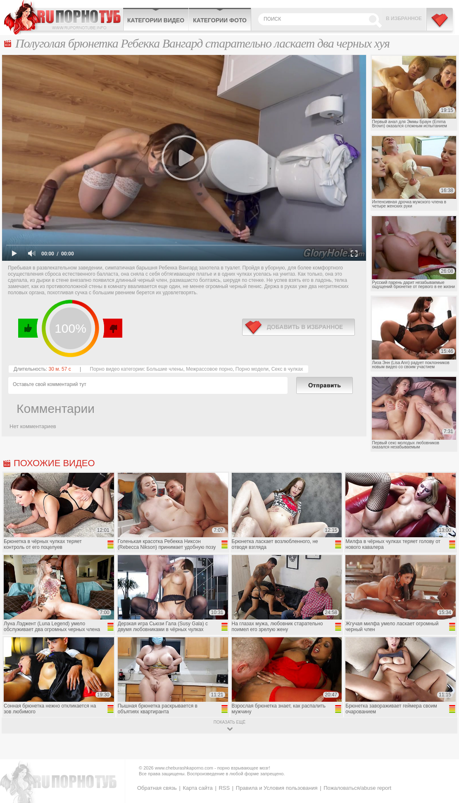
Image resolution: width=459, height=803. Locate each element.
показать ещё (229, 722)
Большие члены (164, 369)
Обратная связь (157, 788)
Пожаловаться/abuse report (357, 788)
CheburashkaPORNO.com (63, 17)
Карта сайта (197, 788)
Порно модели (252, 369)
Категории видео (155, 20)
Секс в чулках (287, 369)
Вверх (443, 754)
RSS (224, 788)
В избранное (404, 18)
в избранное (298, 327)
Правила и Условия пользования (277, 788)
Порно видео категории (117, 369)
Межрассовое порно (209, 369)
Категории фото (220, 20)
